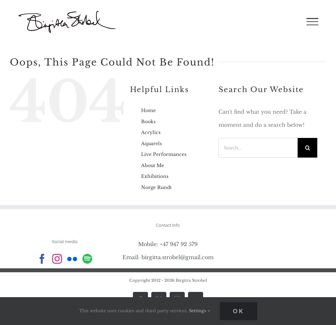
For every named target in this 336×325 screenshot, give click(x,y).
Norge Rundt (156, 187)
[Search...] (258, 148)
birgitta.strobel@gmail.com (177, 257)
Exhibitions (154, 176)
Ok (238, 311)
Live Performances (163, 154)
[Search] (307, 148)
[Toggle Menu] (312, 21)
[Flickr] (72, 259)
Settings (199, 311)
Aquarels (151, 143)
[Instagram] (57, 259)
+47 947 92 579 (179, 244)
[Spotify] (87, 259)
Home (148, 110)
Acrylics (150, 132)
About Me (152, 165)
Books (148, 121)
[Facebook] (42, 259)
